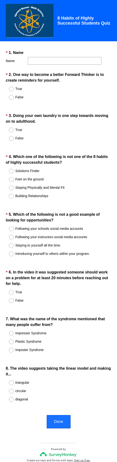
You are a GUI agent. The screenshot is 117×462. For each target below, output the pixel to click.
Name (10, 61)
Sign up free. (82, 430)
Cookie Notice (65, 444)
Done (58, 391)
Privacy (48, 444)
